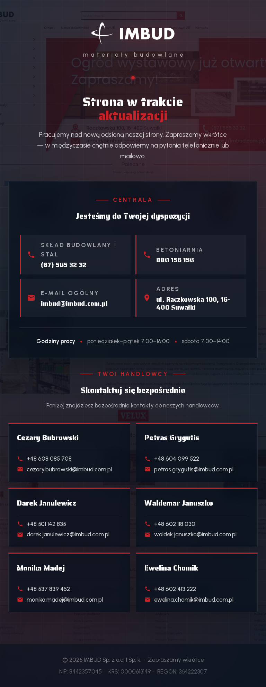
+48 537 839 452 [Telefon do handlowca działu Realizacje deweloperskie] (43, 588)
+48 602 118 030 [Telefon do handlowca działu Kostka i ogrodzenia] (169, 523)
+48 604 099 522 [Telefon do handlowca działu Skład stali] (171, 458)
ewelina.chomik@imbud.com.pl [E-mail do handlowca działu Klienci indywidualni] (188, 599)
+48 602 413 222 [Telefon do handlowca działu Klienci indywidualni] (170, 588)
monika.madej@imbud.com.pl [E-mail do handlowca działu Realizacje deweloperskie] (60, 599)
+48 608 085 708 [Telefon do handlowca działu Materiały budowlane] (44, 458)
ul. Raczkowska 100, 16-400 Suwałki (193, 303)
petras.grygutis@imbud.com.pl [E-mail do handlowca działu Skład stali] (188, 469)
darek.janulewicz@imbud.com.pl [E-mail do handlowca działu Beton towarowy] (63, 534)
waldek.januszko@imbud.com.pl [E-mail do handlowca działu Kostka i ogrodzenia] (190, 534)
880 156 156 (175, 260)
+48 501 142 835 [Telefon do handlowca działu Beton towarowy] (41, 523)
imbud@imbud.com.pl (74, 304)
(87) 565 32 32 (64, 265)
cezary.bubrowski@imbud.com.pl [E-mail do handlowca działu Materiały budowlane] (64, 469)
